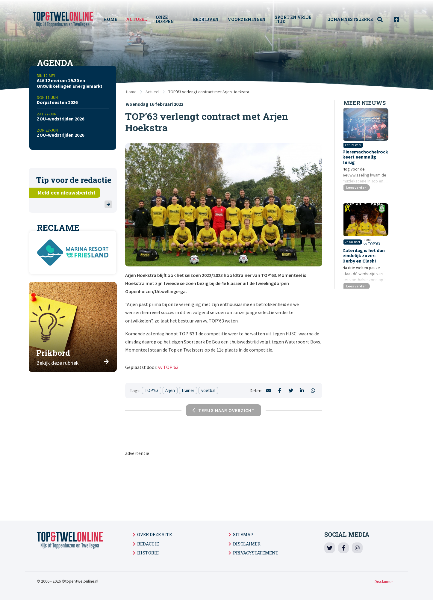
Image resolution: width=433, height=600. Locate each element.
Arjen (170, 390)
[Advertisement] (264, 475)
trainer (188, 390)
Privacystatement (255, 553)
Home (131, 91)
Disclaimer (247, 544)
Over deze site (154, 534)
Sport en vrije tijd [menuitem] (294, 19)
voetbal (208, 390)
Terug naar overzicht (224, 410)
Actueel (152, 91)
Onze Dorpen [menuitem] (167, 19)
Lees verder (358, 193)
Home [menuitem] (113, 19)
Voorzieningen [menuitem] (248, 19)
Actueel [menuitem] (139, 19)
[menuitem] (383, 19)
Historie (148, 553)
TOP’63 (151, 390)
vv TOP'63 (168, 367)
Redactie (148, 544)
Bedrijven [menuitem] (207, 19)
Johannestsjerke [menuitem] (350, 19)
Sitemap (243, 534)
